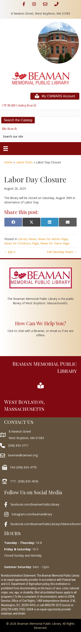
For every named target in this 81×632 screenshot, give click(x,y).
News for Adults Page (53, 239)
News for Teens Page (54, 243)
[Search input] (40, 136)
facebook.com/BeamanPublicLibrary (34, 504)
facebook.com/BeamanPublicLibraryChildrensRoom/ (45, 524)
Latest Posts (24, 162)
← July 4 (9, 252)
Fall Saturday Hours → (62, 252)
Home (8, 162)
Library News (27, 239)
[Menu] (5, 148)
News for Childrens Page (21, 243)
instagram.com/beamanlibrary (32, 514)
